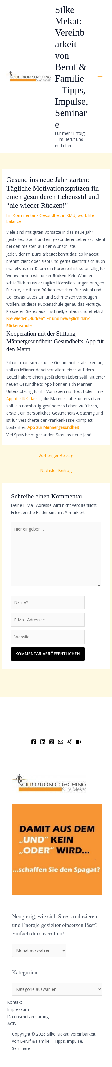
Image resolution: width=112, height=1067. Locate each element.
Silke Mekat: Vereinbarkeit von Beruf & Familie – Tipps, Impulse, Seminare (71, 67)
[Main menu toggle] (100, 76)
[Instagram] (51, 742)
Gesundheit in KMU (57, 215)
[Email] (60, 742)
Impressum (18, 1009)
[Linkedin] (42, 742)
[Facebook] (33, 742)
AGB (11, 1024)
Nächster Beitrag (56, 470)
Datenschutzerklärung (28, 1016)
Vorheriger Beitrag (56, 455)
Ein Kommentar (21, 215)
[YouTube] (78, 742)
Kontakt (14, 1002)
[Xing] (69, 742)
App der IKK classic (23, 398)
